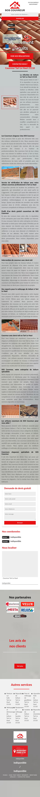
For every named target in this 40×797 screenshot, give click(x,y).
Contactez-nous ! (20, 64)
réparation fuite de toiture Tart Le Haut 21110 (36, 700)
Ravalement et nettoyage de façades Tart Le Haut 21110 (18, 715)
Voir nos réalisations (20, 56)
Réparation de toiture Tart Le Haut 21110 (18, 699)
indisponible (21, 25)
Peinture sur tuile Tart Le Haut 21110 (9, 699)
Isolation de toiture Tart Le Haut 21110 (27, 715)
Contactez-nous (24, 777)
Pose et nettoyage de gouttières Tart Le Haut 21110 (27, 700)
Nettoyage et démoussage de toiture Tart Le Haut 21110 (9, 715)
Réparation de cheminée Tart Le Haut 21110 (36, 715)
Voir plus (20, 666)
